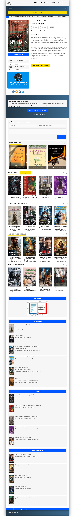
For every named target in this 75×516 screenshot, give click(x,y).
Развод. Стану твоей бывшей (45, 258)
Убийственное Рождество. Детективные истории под (30, 288)
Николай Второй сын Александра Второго (15, 258)
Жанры (46, 2)
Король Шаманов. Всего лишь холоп (30, 258)
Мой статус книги (18, 54)
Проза (16, 60)
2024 (16, 64)
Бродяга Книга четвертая (14, 288)
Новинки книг (38, 2)
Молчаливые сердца (60, 287)
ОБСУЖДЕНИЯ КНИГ (56, 2)
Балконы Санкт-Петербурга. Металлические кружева (45, 196)
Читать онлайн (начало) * (37, 110)
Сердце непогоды (30, 226)
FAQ (26, 509)
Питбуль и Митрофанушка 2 (45, 288)
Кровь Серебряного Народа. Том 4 (14, 196)
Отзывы (10, 509)
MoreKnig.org (18, 3)
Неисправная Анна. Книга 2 (14, 227)
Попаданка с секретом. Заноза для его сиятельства (60, 258)
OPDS (30, 509)
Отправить (62, 137)
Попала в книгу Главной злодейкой (60, 227)
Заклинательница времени (60, 196)
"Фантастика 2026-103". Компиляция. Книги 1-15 (30, 196)
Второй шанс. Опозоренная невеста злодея (45, 227)
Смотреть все (25, 173)
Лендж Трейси (53, 16)
